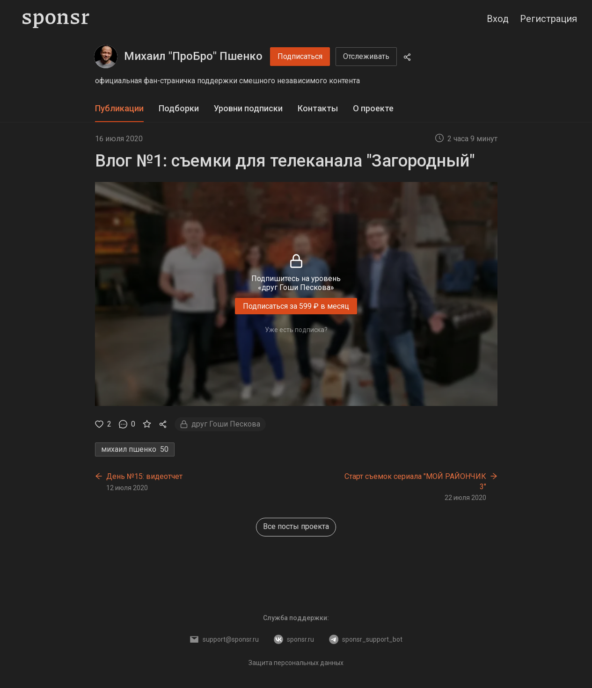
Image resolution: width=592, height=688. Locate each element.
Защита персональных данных (296, 662)
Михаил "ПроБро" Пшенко (193, 56)
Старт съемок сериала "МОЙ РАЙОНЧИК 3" (415, 481)
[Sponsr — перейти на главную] (56, 18)
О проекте (373, 108)
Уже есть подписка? (296, 329)
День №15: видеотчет (144, 476)
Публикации (119, 108)
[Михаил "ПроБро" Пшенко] (105, 56)
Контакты (318, 108)
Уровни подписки (248, 108)
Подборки (179, 108)
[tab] (119, 109)
